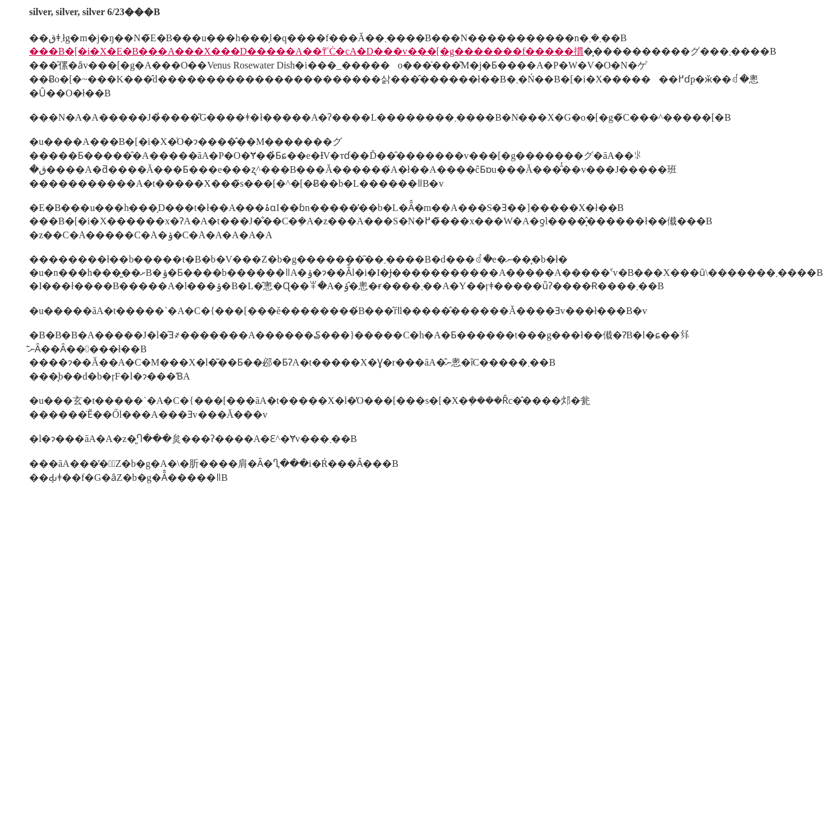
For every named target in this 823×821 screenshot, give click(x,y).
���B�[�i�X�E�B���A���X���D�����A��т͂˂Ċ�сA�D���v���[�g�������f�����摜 (306, 51)
